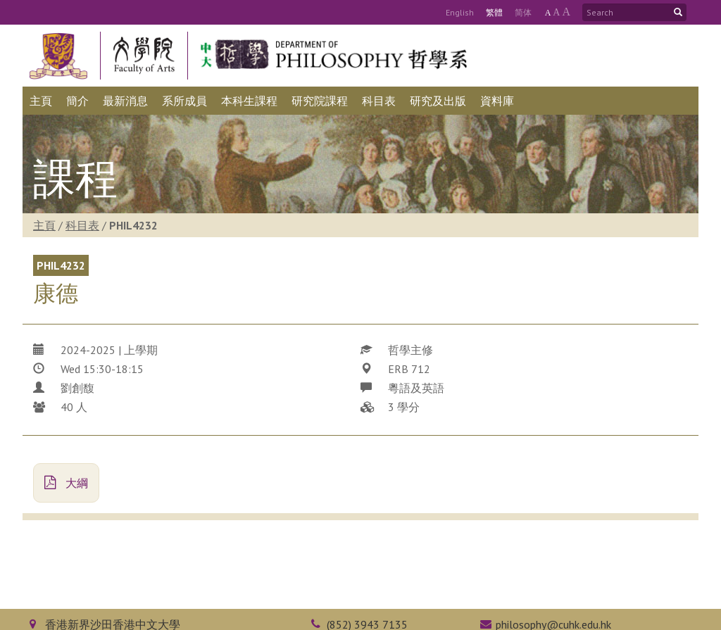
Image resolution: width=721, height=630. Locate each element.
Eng (460, 12)
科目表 (82, 225)
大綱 (66, 483)
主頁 (44, 225)
